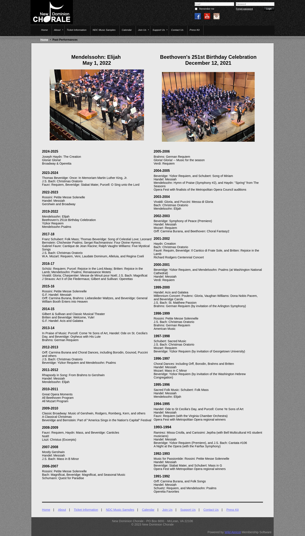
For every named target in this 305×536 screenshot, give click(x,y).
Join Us (167, 509)
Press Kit (232, 509)
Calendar (148, 509)
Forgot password (244, 8)
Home (44, 39)
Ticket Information (86, 509)
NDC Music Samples (120, 509)
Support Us (188, 509)
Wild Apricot (233, 532)
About (62, 509)
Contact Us (211, 509)
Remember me (206, 8)
